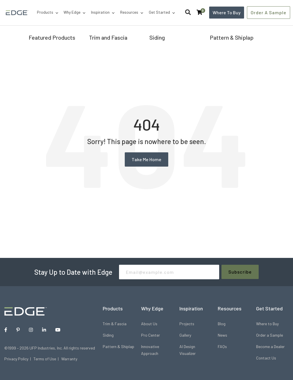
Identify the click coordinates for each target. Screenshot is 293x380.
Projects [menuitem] (186, 323)
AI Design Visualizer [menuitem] (187, 350)
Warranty (69, 358)
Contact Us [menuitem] (266, 357)
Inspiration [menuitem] (100, 12)
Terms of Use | (47, 358)
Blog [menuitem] (221, 323)
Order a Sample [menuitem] (269, 335)
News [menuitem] (222, 335)
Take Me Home (146, 159)
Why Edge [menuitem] (72, 12)
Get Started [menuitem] (159, 12)
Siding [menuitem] (108, 335)
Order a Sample (268, 12)
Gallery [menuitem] (185, 335)
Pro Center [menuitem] (150, 335)
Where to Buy (227, 12)
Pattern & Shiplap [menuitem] (118, 346)
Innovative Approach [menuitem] (150, 350)
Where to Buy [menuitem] (267, 323)
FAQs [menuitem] (222, 346)
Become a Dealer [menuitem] (270, 346)
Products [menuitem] (45, 12)
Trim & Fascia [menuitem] (114, 323)
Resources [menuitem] (129, 12)
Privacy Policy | (18, 358)
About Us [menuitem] (149, 323)
